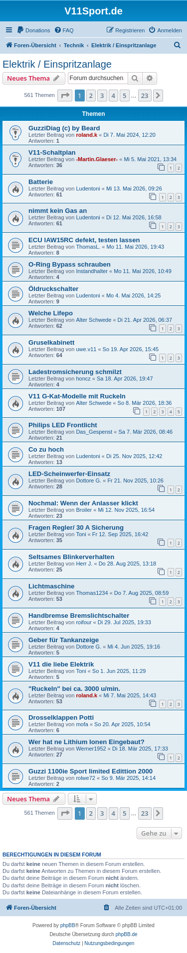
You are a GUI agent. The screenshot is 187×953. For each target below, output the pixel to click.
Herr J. (84, 564)
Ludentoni (88, 188)
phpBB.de (127, 934)
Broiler (84, 510)
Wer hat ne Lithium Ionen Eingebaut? (86, 742)
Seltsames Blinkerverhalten (71, 557)
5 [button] (124, 95)
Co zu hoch (46, 449)
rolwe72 (85, 778)
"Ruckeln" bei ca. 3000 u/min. (74, 688)
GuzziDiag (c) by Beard (64, 128)
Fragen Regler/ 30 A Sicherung (76, 527)
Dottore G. (88, 480)
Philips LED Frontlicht (62, 425)
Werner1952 (91, 749)
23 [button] (145, 95)
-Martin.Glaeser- (97, 159)
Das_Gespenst (94, 432)
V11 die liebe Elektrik (61, 664)
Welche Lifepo (50, 313)
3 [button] (102, 95)
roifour (83, 622)
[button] (64, 95)
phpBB (67, 925)
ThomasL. (88, 247)
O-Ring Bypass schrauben (69, 264)
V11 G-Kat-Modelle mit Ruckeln (77, 396)
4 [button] (113, 95)
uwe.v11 (86, 349)
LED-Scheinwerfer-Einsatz (69, 473)
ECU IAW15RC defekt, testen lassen (84, 240)
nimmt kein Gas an (57, 210)
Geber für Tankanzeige (63, 640)
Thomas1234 (92, 593)
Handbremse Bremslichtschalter (78, 615)
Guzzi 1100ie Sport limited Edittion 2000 (90, 771)
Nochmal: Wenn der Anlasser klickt (83, 503)
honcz (83, 378)
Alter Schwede (93, 320)
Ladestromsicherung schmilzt (75, 372)
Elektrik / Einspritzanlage (57, 64)
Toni (81, 534)
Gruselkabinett (51, 342)
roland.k (86, 135)
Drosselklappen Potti (61, 717)
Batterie (40, 182)
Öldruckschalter (53, 288)
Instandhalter (92, 271)
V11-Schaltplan (52, 152)
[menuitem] (33, 30)
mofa (82, 724)
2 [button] (91, 95)
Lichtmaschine (51, 586)
